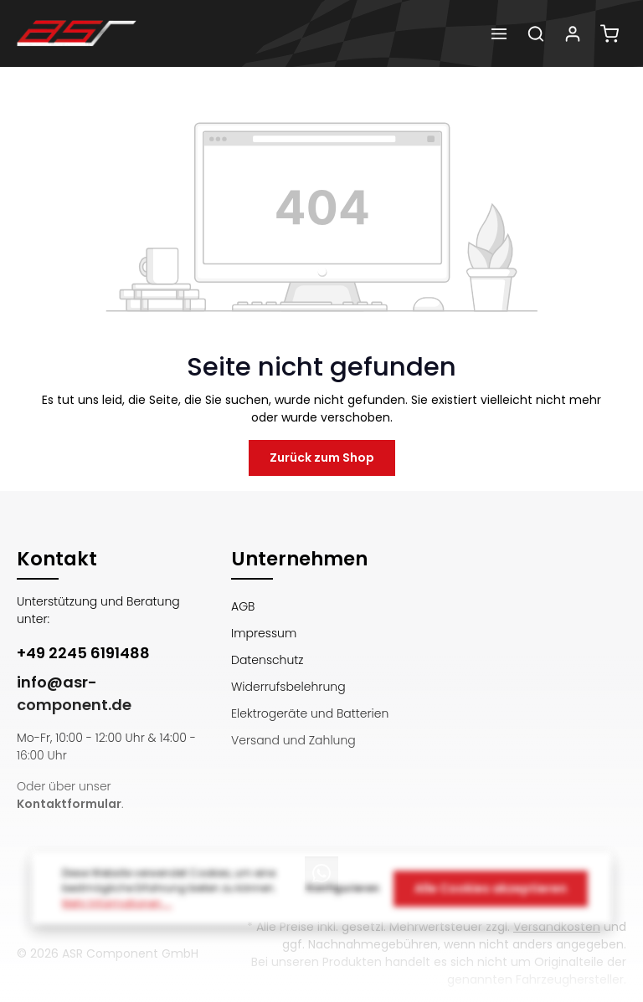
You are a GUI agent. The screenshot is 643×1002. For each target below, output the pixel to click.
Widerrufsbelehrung (288, 686)
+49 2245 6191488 (83, 652)
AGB (243, 606)
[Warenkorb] (609, 33)
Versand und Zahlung (293, 740)
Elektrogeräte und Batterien (309, 713)
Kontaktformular (69, 803)
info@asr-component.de (74, 693)
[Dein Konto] (572, 33)
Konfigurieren (342, 895)
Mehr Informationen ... (117, 910)
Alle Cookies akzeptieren (490, 895)
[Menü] (499, 33)
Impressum (263, 633)
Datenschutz (267, 660)
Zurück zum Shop (322, 457)
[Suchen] (536, 33)
